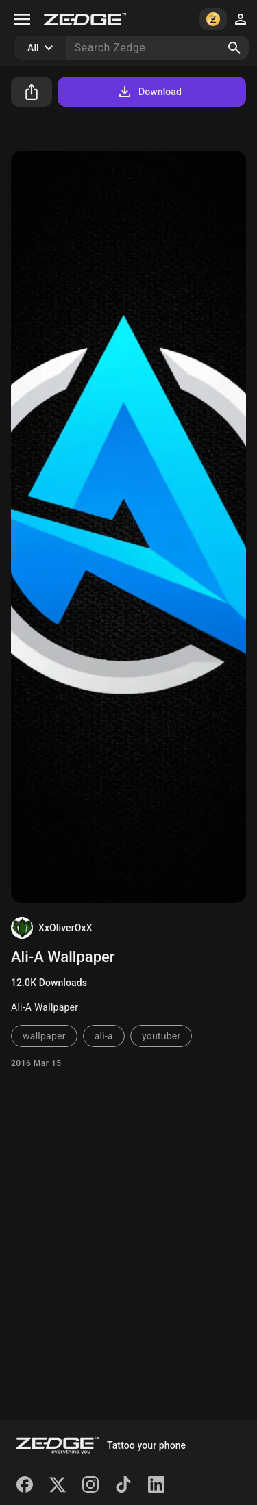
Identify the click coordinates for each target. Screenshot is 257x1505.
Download (149, 92)
